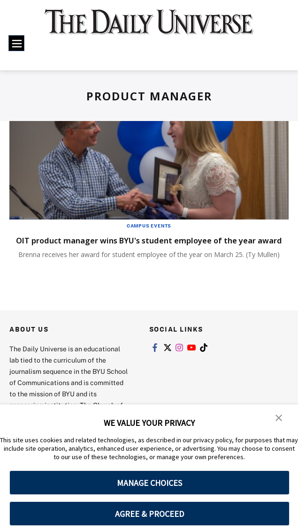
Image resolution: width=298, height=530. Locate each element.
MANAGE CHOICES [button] (149, 482)
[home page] (149, 27)
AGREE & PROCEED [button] (149, 513)
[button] (279, 418)
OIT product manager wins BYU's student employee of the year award (146, 246)
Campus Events (149, 225)
